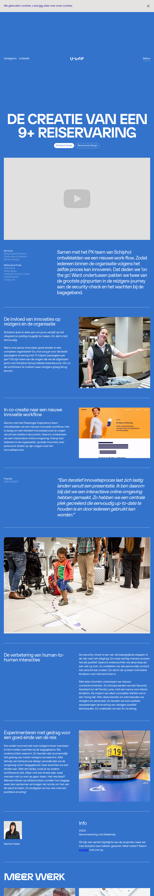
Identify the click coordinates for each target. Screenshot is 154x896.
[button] (146, 59)
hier (41, 6)
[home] (77, 58)
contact (83, 850)
